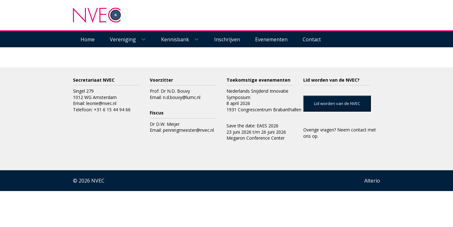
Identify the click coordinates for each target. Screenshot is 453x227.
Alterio (372, 180)
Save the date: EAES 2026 (252, 126)
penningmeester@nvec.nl (188, 130)
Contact (312, 39)
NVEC (97, 180)
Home (88, 39)
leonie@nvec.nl (101, 103)
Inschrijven (227, 39)
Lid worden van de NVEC (337, 103)
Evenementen (271, 39)
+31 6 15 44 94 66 (112, 110)
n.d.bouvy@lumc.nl (181, 97)
